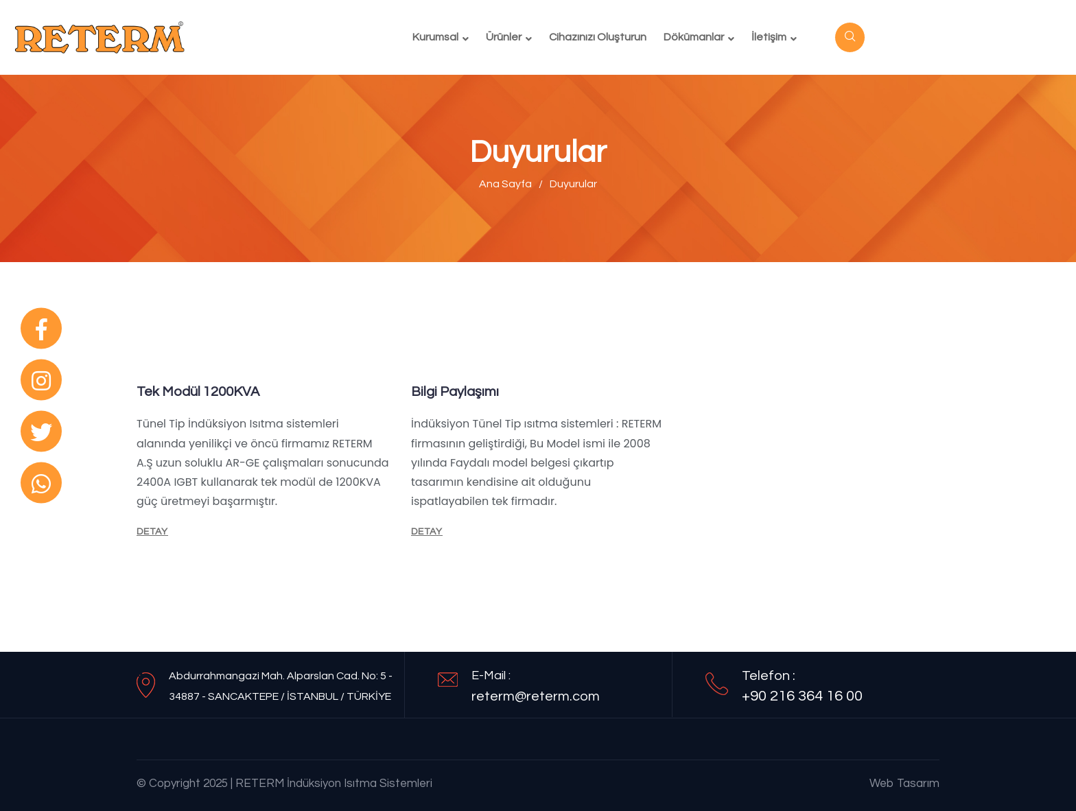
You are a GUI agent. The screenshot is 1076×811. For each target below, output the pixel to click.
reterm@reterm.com (535, 696)
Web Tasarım (904, 783)
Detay (152, 532)
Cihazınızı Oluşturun (597, 37)
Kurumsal (435, 37)
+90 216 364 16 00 (802, 696)
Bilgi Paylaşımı (455, 392)
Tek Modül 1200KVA (198, 392)
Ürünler (504, 37)
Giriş (904, 37)
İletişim (768, 37)
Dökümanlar (694, 37)
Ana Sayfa (505, 183)
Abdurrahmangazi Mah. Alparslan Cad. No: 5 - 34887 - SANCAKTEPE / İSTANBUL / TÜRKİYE (281, 686)
